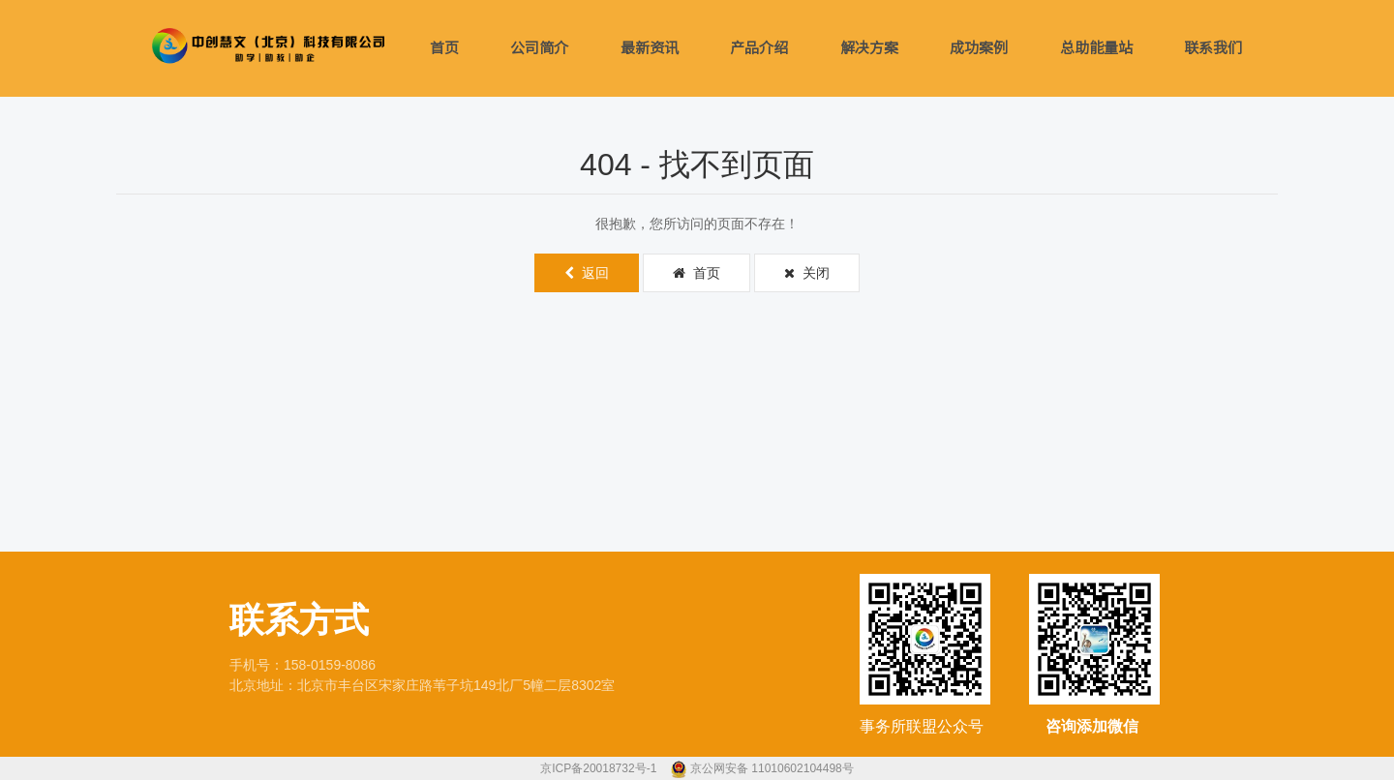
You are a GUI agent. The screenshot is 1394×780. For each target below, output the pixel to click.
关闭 (807, 273)
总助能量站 (1096, 48)
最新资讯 (650, 48)
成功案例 (979, 48)
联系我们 (1213, 48)
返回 (586, 273)
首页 (444, 48)
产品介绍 (759, 48)
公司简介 (539, 48)
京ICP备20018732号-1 (599, 768)
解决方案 (869, 48)
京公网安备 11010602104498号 (772, 768)
